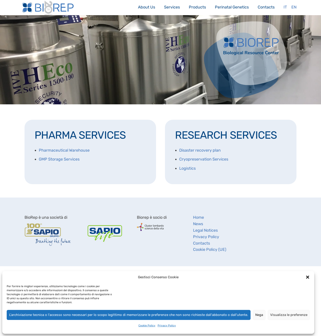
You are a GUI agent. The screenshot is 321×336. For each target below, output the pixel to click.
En (293, 7)
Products (197, 7)
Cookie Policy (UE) (209, 249)
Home (198, 217)
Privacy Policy (167, 325)
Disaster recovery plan (200, 150)
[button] (307, 277)
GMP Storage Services (59, 159)
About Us (146, 7)
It (285, 7)
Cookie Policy (146, 325)
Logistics (187, 168)
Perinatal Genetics (232, 7)
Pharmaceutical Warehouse (64, 150)
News (198, 223)
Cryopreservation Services (203, 159)
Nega (259, 315)
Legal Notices (205, 230)
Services (172, 7)
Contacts (266, 7)
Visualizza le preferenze (288, 315)
